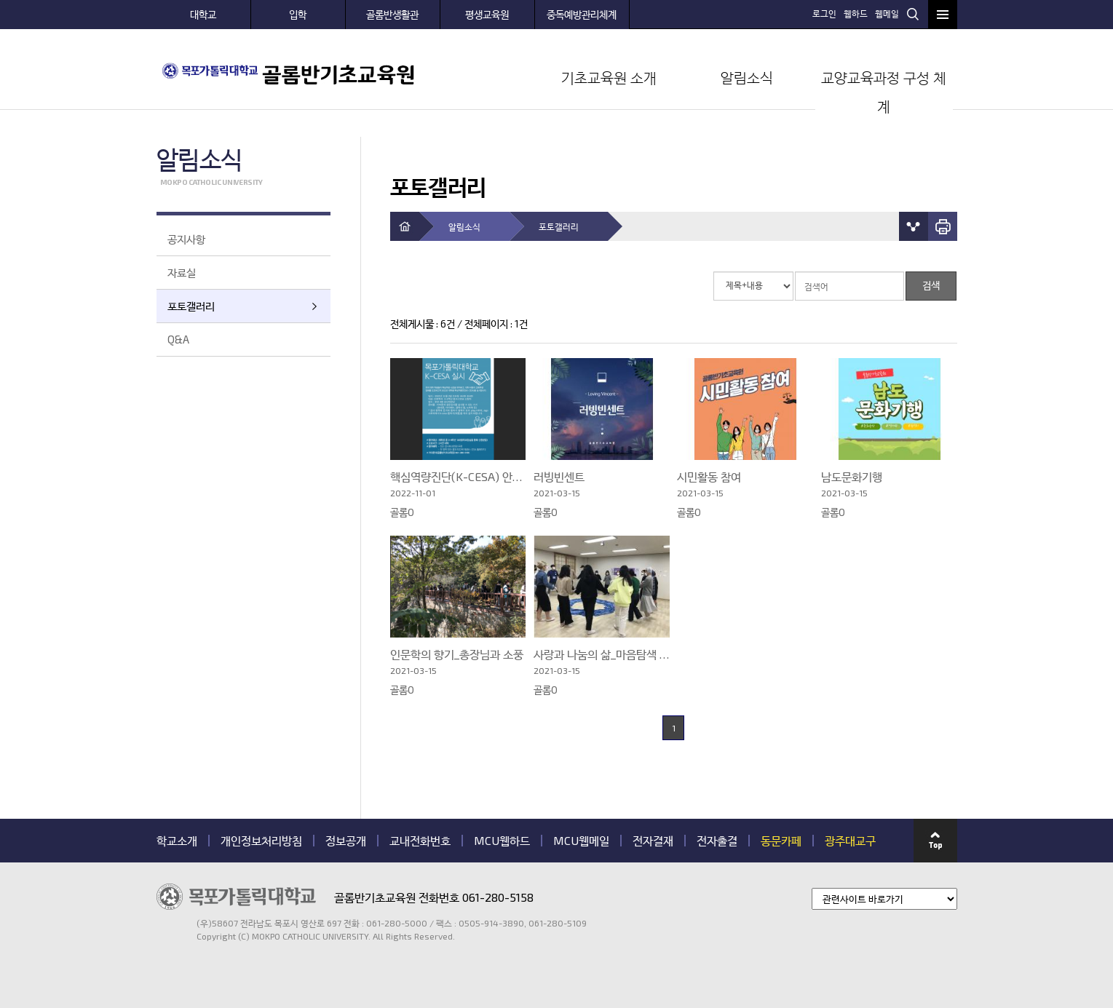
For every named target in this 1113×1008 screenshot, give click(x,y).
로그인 (824, 13)
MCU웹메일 (581, 840)
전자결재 (653, 840)
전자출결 (717, 840)
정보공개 (345, 840)
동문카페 (781, 840)
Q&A (178, 339)
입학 (297, 14)
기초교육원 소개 (609, 77)
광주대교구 (850, 840)
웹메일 (887, 13)
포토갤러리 (191, 305)
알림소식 (747, 77)
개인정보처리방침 (261, 840)
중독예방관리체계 (582, 14)
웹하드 (856, 13)
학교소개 (177, 840)
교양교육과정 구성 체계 (883, 91)
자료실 (181, 272)
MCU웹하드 (502, 840)
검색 (913, 14)
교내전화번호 (420, 840)
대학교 (203, 14)
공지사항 (186, 238)
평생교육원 (487, 14)
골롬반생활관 (392, 14)
